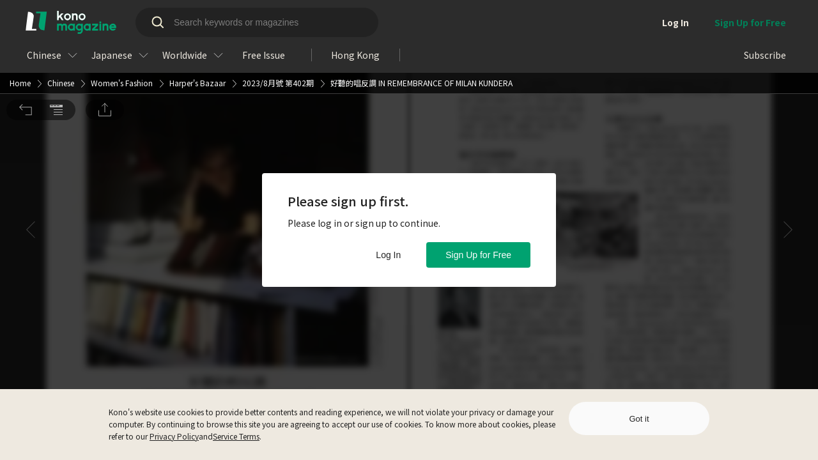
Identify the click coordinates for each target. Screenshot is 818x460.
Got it (639, 419)
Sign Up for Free (478, 255)
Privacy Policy (174, 436)
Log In (388, 255)
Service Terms (236, 436)
